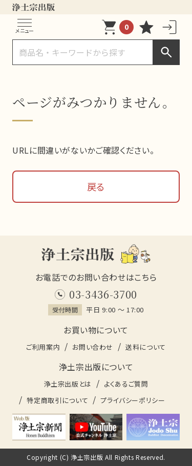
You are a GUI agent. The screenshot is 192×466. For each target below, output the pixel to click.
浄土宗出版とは (68, 384)
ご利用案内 (43, 347)
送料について (145, 347)
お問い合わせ (92, 347)
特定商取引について (57, 400)
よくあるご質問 (126, 384)
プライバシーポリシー (132, 400)
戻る (96, 186)
